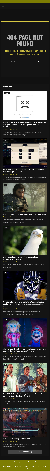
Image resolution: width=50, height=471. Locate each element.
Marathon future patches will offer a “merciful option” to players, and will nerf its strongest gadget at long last (24, 304)
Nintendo (7, 93)
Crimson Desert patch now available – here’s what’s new (24, 214)
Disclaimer (26, 466)
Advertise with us (8, 466)
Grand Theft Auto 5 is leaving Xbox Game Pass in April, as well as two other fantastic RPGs (24, 395)
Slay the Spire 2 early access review (16, 438)
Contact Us (18, 466)
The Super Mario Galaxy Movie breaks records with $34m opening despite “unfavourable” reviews (25, 350)
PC (5, 140)
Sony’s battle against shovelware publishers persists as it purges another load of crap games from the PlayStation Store (24, 124)
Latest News (8, 86)
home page (39, 51)
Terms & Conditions (24, 469)
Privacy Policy (35, 466)
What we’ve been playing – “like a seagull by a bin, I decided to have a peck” (22, 258)
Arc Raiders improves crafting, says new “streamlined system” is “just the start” (23, 170)
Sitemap (43, 466)
